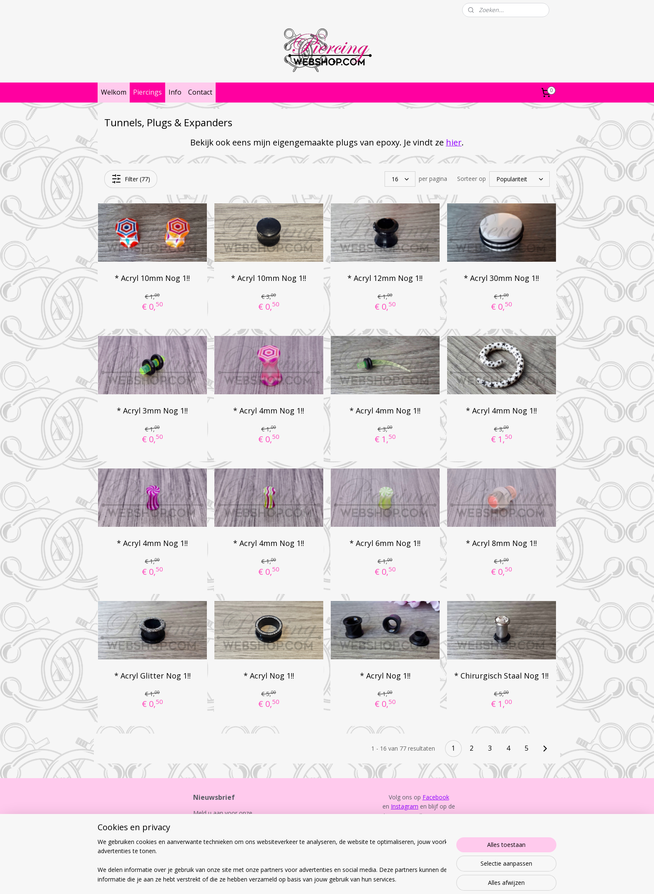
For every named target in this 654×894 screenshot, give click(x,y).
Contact (200, 92)
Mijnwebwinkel (423, 879)
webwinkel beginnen (350, 879)
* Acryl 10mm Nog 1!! (152, 278)
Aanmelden (215, 842)
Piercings (147, 92)
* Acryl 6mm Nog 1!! (385, 543)
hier (454, 142)
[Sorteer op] (519, 179)
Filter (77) (130, 179)
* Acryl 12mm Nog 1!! (385, 278)
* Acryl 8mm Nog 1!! (501, 543)
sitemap (300, 879)
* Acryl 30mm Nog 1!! (501, 278)
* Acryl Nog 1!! (269, 675)
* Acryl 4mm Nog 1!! (268, 411)
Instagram (404, 806)
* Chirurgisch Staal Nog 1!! (501, 675)
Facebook (436, 797)
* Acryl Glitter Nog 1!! (152, 675)
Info (175, 92)
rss (318, 879)
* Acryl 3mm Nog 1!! (152, 411)
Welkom (113, 92)
